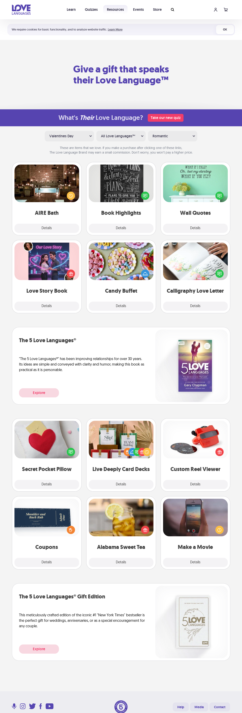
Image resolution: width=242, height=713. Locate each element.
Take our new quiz (166, 117)
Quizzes (91, 9)
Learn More (115, 29)
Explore (39, 392)
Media (199, 707)
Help (180, 707)
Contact (219, 707)
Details (47, 228)
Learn (71, 9)
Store (157, 9)
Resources (115, 9)
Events (138, 9)
